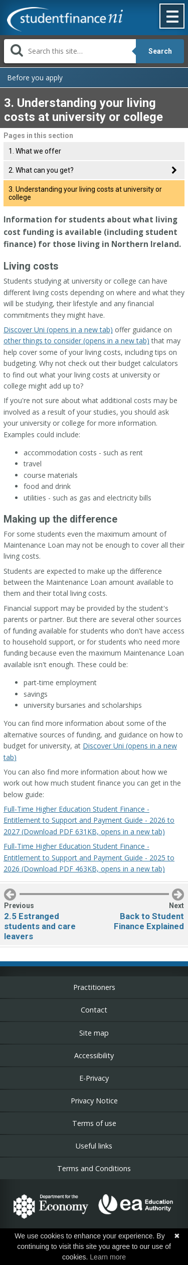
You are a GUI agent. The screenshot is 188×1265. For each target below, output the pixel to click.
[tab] (94, 170)
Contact (94, 1010)
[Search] (70, 51)
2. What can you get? (41, 170)
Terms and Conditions (94, 1168)
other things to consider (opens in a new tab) (76, 340)
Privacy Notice (94, 1100)
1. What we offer (35, 151)
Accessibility (94, 1055)
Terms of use (94, 1123)
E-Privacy (94, 1078)
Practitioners (94, 987)
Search (160, 51)
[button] (172, 17)
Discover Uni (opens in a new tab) (58, 329)
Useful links (94, 1146)
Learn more (108, 1257)
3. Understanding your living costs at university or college (85, 193)
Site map (94, 1033)
